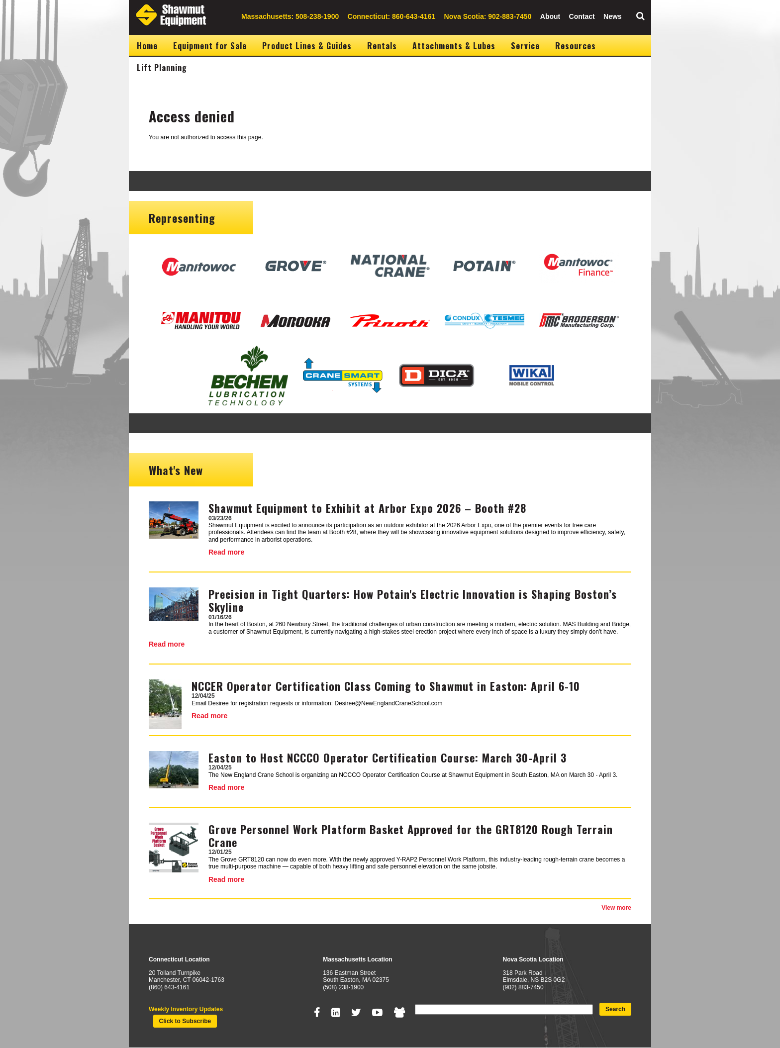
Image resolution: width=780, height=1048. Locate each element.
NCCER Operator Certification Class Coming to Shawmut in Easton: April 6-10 (386, 686)
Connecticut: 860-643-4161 (392, 16)
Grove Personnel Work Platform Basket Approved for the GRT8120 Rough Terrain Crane (410, 835)
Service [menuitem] (525, 46)
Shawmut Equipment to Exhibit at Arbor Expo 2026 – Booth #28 (367, 508)
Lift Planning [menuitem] (162, 68)
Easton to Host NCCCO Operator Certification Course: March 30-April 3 (387, 757)
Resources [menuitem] (575, 46)
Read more (226, 552)
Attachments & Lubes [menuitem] (453, 46)
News (612, 16)
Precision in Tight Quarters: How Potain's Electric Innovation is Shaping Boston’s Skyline (412, 600)
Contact (582, 16)
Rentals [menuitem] (382, 46)
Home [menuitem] (147, 46)
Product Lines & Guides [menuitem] (307, 46)
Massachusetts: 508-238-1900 (290, 16)
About (550, 16)
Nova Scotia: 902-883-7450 (488, 16)
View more (616, 907)
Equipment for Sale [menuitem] (210, 46)
